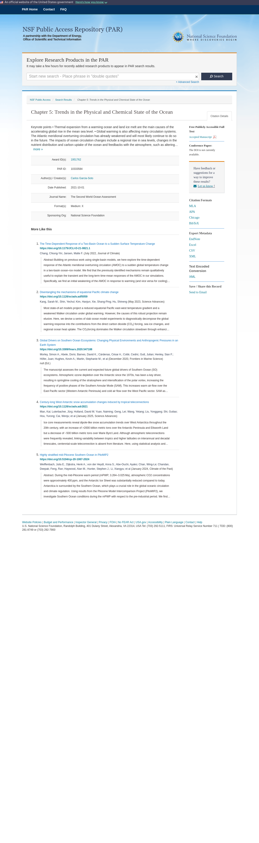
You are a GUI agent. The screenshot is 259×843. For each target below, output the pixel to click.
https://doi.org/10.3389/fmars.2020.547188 (67, 349)
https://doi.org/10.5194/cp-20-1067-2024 (65, 459)
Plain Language (174, 522)
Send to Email (198, 292)
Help (199, 522)
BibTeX (194, 223)
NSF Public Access (40, 99)
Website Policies (32, 522)
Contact (49, 9)
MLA (192, 206)
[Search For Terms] (113, 76)
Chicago (194, 217)
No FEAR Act (125, 522)
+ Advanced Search (187, 82)
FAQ (63, 9)
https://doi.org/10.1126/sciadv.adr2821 (64, 406)
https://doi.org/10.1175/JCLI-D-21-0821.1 (66, 248)
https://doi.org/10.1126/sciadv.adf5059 (64, 296)
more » (38, 149)
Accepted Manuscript (202, 137)
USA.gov (141, 522)
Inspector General (86, 522)
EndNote (194, 239)
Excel (192, 244)
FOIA (113, 522)
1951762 (76, 159)
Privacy (103, 522)
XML (192, 256)
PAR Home (30, 9)
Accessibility (155, 522)
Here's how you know (91, 2)
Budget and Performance (58, 522)
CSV (192, 250)
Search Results (63, 99)
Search (216, 76)
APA (192, 211)
